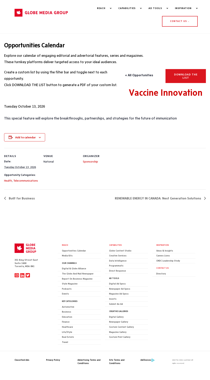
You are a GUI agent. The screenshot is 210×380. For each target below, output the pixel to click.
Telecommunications (25, 180)
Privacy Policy (53, 360)
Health (8, 180)
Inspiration (162, 245)
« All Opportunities (139, 75)
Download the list (185, 76)
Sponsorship (90, 161)
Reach (65, 245)
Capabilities (115, 245)
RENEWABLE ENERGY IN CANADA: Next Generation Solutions (158, 198)
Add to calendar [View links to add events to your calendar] (25, 137)
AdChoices (145, 360)
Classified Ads (22, 360)
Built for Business (21, 198)
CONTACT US (179, 21)
